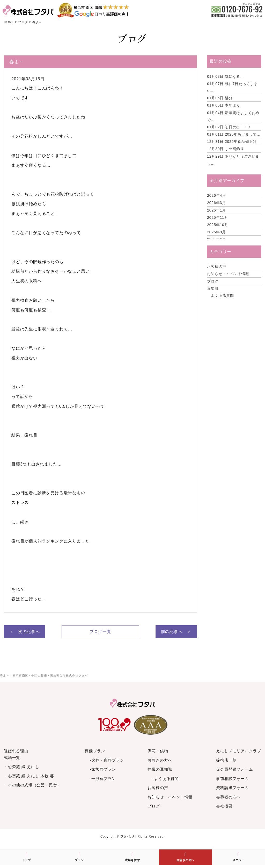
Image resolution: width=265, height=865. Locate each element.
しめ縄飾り (225, 149)
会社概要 (224, 806)
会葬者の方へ (228, 797)
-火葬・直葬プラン (107, 760)
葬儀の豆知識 (160, 769)
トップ (26, 857)
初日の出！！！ (229, 127)
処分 (219, 98)
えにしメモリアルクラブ (238, 751)
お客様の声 (216, 266)
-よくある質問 (166, 778)
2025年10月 (217, 225)
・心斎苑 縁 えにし (21, 766)
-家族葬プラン (103, 769)
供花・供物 (158, 751)
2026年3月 (216, 203)
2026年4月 (216, 195)
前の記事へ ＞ (176, 631)
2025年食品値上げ (232, 141)
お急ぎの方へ (160, 760)
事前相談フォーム (232, 778)
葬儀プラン (95, 751)
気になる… (225, 76)
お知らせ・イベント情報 (228, 274)
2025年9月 (216, 232)
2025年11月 (217, 217)
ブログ (212, 281)
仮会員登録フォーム (234, 769)
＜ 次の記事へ (24, 631)
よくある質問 (222, 295)
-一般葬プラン (103, 778)
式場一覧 (12, 757)
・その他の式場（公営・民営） (32, 785)
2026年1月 (216, 210)
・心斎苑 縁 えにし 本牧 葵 (29, 776)
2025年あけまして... (233, 134)
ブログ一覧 (100, 631)
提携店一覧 (226, 760)
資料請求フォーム (232, 787)
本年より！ (225, 105)
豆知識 (212, 288)
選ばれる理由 (16, 751)
